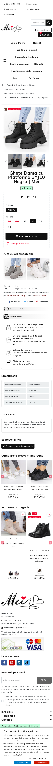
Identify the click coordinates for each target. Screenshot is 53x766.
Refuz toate (42, 763)
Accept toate (22, 763)
